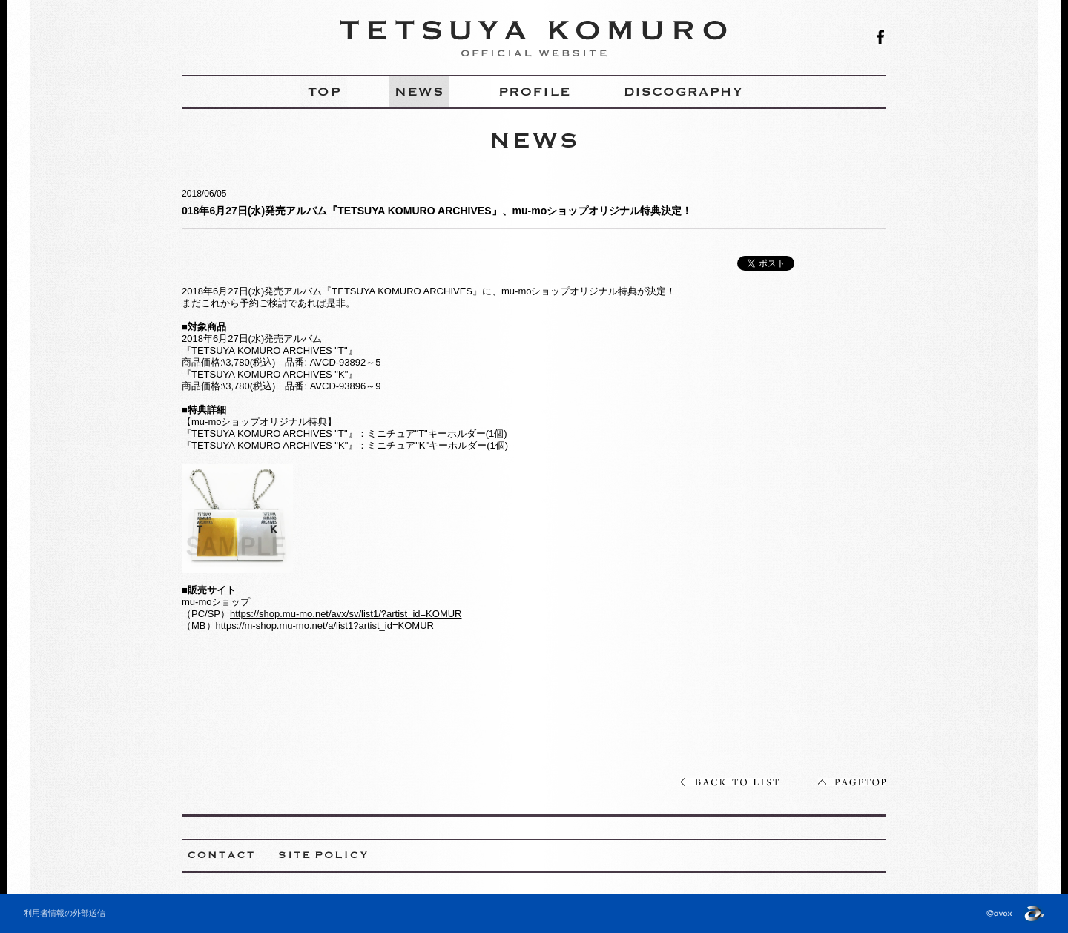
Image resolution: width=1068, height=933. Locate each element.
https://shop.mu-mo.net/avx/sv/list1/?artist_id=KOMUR (345, 613)
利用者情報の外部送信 (64, 913)
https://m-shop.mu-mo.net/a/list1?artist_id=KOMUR (325, 625)
